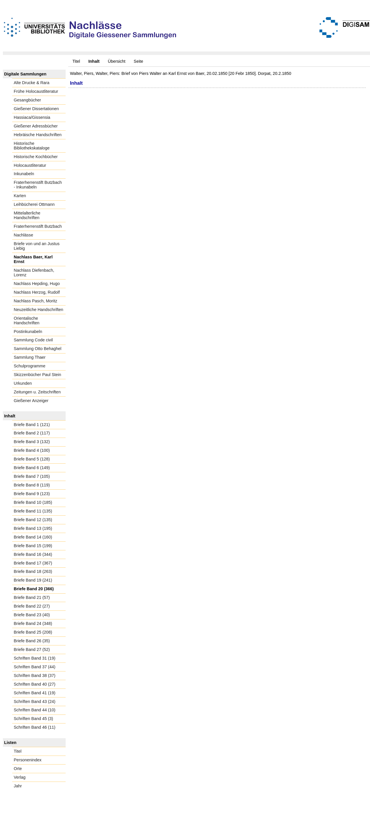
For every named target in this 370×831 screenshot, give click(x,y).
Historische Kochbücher (36, 156)
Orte (18, 768)
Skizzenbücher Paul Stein (37, 374)
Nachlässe (23, 235)
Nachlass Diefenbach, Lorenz (34, 272)
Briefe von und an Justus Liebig (37, 246)
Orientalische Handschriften (27, 320)
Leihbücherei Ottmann (34, 204)
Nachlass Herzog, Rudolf (37, 292)
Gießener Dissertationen (36, 108)
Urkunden (23, 383)
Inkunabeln (24, 173)
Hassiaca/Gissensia (32, 117)
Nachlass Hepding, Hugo (37, 283)
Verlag (20, 777)
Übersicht (116, 61)
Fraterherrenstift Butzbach (38, 226)
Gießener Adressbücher (36, 126)
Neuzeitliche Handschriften (38, 309)
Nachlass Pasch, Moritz (35, 301)
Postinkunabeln (28, 331)
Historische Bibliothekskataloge (32, 145)
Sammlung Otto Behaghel (38, 348)
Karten (20, 195)
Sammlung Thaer (30, 357)
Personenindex (28, 760)
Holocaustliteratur (30, 165)
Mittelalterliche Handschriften (27, 215)
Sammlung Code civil (33, 340)
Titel (76, 61)
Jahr (18, 786)
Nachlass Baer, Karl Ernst (33, 259)
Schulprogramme (30, 366)
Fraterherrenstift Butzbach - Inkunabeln (38, 184)
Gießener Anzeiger (31, 400)
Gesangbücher (27, 100)
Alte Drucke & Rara (31, 82)
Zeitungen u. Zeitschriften (37, 392)
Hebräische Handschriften (38, 134)
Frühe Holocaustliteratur (36, 91)
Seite (138, 61)
